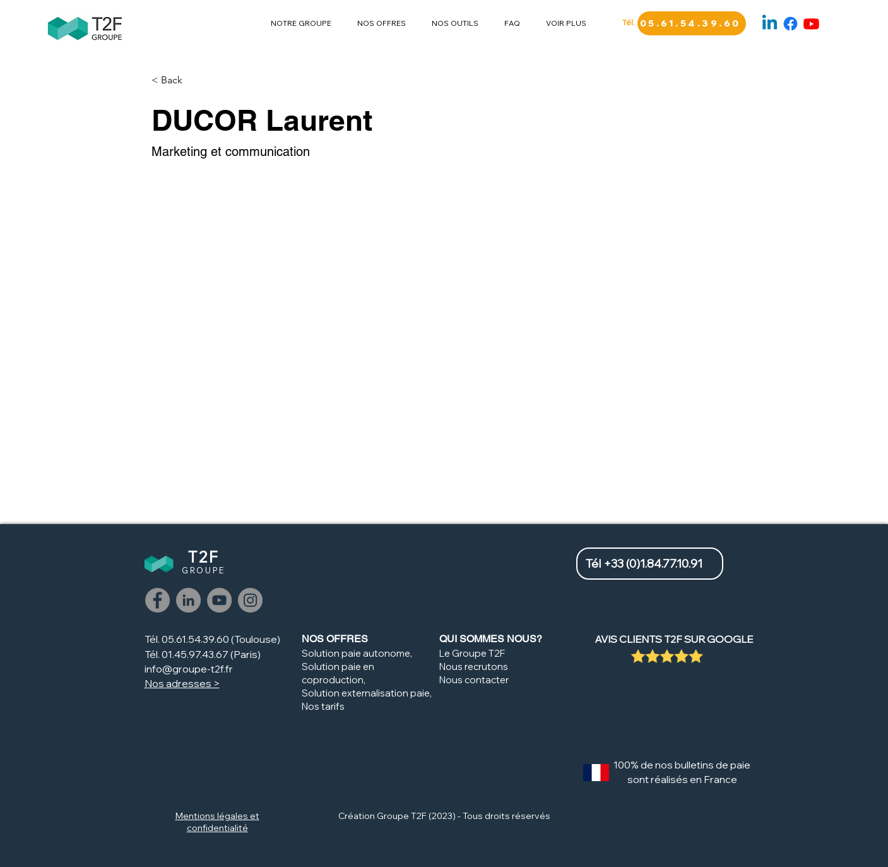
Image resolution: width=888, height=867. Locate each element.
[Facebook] (790, 24)
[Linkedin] (770, 24)
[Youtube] (811, 24)
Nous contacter (474, 680)
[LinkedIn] (188, 600)
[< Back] (176, 80)
